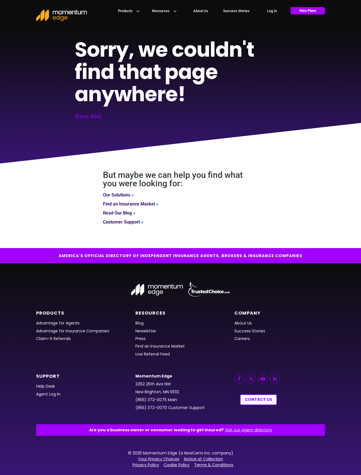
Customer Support (121, 222)
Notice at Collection (203, 459)
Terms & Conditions (213, 465)
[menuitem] (129, 11)
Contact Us (258, 399)
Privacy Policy (146, 465)
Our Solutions (116, 195)
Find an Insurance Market (129, 204)
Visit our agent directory (248, 430)
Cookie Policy (177, 465)
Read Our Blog (117, 213)
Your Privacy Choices (158, 459)
